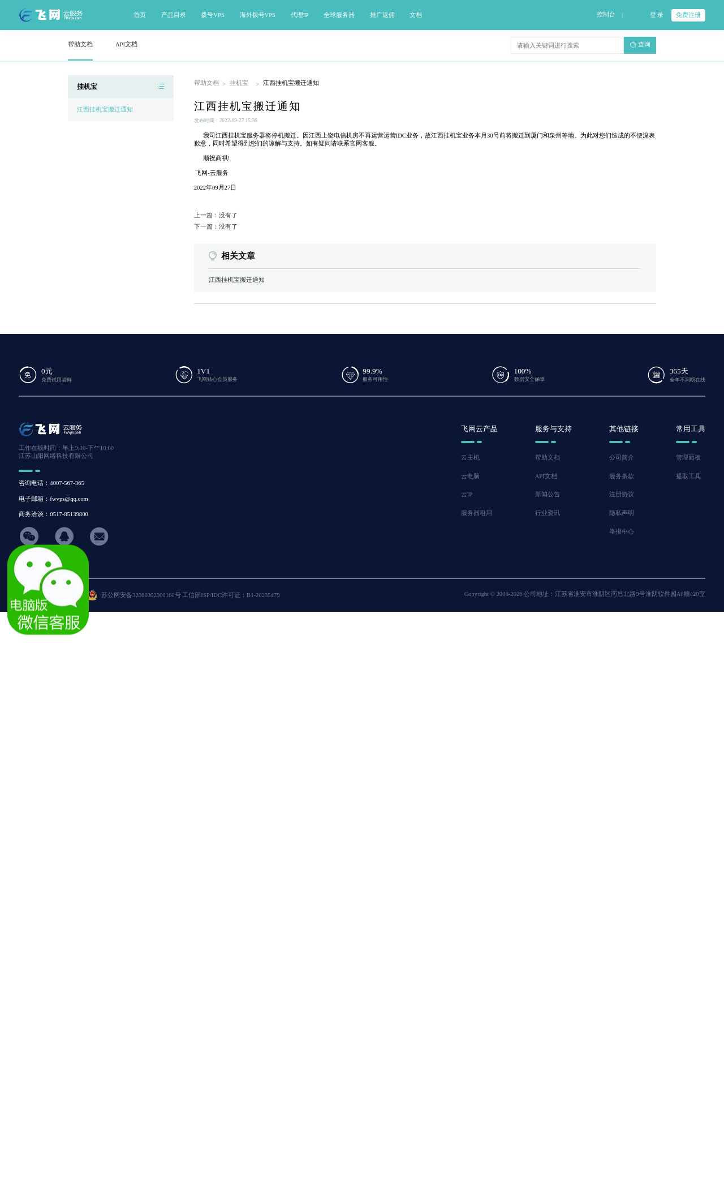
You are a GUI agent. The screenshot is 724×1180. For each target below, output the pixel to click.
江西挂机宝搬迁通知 (105, 109)
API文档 (546, 476)
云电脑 (470, 476)
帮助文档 (206, 83)
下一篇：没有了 (216, 227)
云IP (466, 494)
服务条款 (621, 476)
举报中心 (621, 532)
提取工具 (688, 476)
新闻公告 (547, 494)
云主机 (470, 457)
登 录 (657, 15)
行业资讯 (547, 513)
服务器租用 (476, 513)
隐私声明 (621, 513)
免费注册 (688, 15)
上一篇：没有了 (216, 215)
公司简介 (621, 457)
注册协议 (621, 494)
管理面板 (688, 457)
